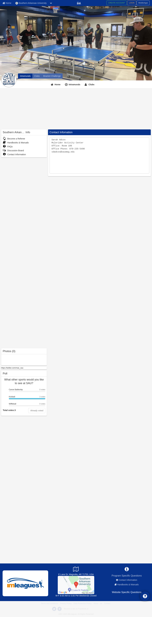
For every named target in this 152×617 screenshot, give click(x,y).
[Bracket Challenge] (51, 76)
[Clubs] (36, 76)
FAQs (8, 146)
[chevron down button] (51, 3)
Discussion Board (13, 150)
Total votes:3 (9, 410)
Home (57, 84)
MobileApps (143, 3)
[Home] (56, 84)
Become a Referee (14, 138)
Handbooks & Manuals (16, 142)
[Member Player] (79, 3)
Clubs (91, 84)
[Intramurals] (25, 76)
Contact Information (14, 154)
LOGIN (132, 3)
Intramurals (74, 84)
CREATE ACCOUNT (116, 3)
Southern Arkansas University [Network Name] (31, 3)
